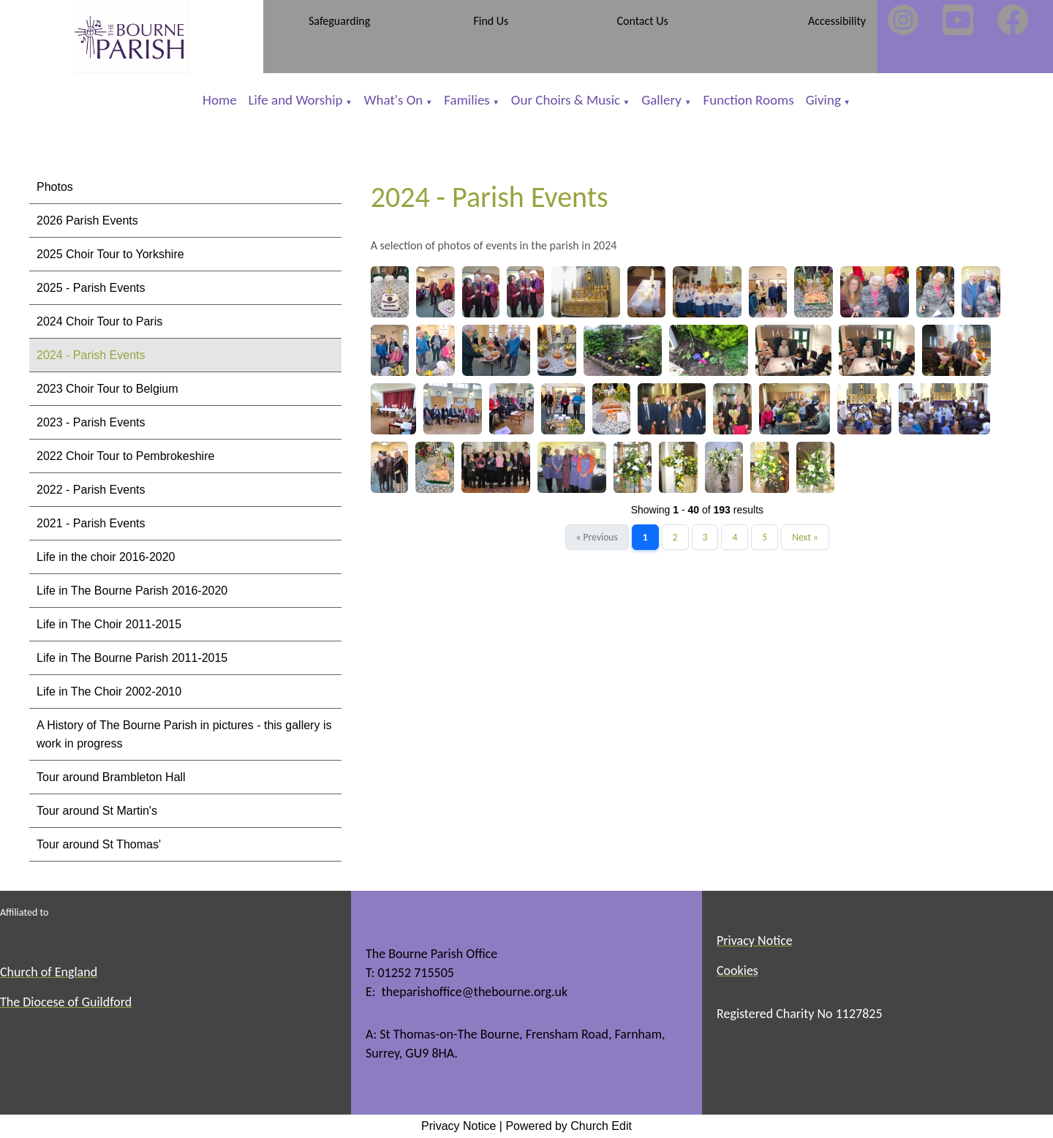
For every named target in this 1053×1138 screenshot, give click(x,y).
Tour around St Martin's (97, 810)
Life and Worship (296, 99)
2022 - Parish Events (91, 489)
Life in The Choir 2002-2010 (109, 691)
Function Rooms (748, 99)
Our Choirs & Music (565, 99)
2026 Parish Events (87, 220)
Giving (823, 99)
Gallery (662, 99)
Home (220, 99)
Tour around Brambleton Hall (111, 777)
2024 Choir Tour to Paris (99, 321)
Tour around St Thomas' (99, 844)
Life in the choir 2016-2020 (106, 557)
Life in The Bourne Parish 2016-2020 (132, 590)
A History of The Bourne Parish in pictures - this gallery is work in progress (184, 734)
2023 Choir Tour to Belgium (107, 389)
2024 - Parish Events (91, 355)
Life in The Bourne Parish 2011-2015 (132, 658)
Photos (55, 187)
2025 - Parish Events (91, 288)
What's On (393, 99)
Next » (805, 537)
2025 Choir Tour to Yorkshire (110, 254)
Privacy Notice (458, 1126)
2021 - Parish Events (91, 523)
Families (466, 99)
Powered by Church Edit (568, 1126)
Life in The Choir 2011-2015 (109, 624)
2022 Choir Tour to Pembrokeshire (125, 456)
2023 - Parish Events (91, 422)
